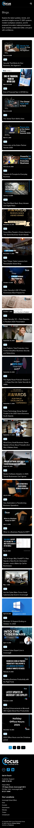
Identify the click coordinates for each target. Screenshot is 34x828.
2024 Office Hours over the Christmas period (16, 738)
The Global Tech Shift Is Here (13, 119)
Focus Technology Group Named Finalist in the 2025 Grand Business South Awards (16, 413)
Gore (3, 802)
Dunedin (4, 805)
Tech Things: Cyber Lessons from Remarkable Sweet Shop (15, 262)
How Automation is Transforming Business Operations (14, 504)
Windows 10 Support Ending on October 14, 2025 (14, 622)
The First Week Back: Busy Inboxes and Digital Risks (16, 204)
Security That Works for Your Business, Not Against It (13, 64)
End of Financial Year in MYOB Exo (15, 92)
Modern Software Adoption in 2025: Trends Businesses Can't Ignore (16, 475)
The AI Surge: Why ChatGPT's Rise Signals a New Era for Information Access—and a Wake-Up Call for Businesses (16, 562)
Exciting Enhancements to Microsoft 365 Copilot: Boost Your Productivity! (16, 709)
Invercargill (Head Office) (9, 800)
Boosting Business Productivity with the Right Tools (16, 680)
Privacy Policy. (16, 823)
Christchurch (6, 815)
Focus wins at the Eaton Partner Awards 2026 (14, 146)
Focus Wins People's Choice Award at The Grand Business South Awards (16, 233)
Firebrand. (11, 825)
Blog (5, 59)
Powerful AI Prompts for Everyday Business (15, 175)
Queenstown (6, 807)
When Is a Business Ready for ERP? (16, 532)
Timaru (4, 812)
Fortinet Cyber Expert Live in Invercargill (13, 651)
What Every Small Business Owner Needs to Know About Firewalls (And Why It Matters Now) (16, 445)
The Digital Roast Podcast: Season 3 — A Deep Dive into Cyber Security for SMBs (17, 382)
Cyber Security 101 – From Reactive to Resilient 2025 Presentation (16, 320)
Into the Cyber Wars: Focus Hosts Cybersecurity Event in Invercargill (15, 593)
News (5, 199)
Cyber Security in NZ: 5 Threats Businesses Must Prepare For (14, 291)
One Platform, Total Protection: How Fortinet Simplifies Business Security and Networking (16, 350)
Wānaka (4, 810)
